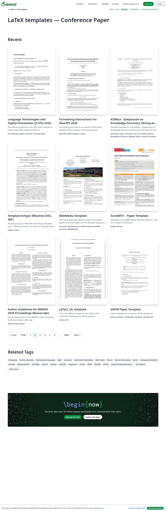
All (117, 9)
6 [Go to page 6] (54, 335)
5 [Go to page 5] (49, 335)
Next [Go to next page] (67, 335)
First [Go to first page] (13, 335)
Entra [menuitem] (160, 4)
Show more (13, 369)
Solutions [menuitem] (92, 4)
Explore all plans (92, 417)
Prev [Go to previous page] (23, 335)
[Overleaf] (8, 4)
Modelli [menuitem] (105, 4)
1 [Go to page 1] (30, 335)
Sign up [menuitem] (148, 4)
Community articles (149, 9)
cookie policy (98, 508)
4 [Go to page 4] (44, 335)
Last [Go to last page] (77, 335)
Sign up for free (73, 417)
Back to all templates (17, 9)
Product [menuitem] (79, 4)
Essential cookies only (136, 508)
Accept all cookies (155, 508)
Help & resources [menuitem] (130, 4)
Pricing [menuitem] (115, 4)
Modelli (124, 9)
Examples (134, 9)
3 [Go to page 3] (40, 335)
